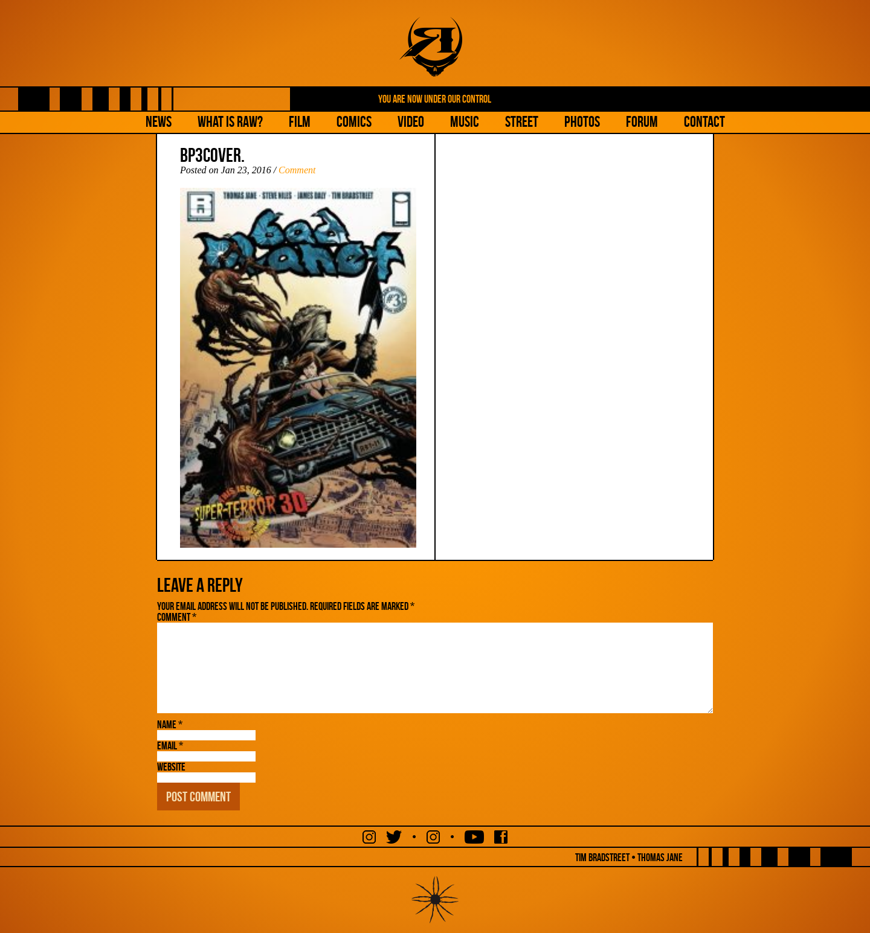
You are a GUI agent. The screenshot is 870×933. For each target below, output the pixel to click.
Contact (704, 122)
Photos (582, 122)
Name (169, 725)
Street (521, 122)
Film (300, 122)
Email (170, 746)
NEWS (159, 122)
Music (464, 122)
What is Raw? (230, 122)
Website (171, 767)
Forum (642, 122)
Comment (297, 170)
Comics (354, 122)
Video (411, 122)
